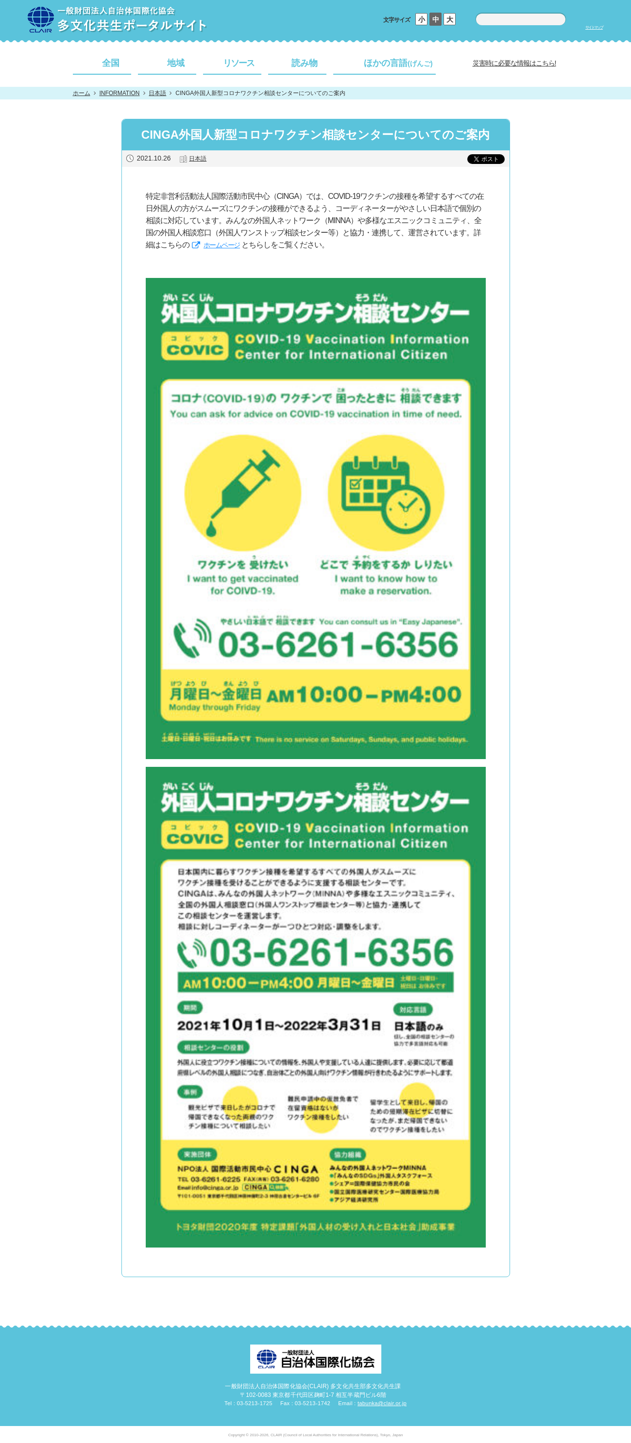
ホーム (81, 93)
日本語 (157, 93)
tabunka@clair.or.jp (382, 1403)
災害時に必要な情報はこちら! (514, 63)
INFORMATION (119, 93)
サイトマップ (594, 27)
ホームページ (222, 245)
